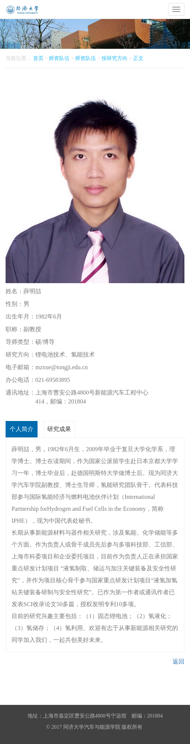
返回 (178, 661)
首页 (38, 58)
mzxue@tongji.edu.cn (61, 367)
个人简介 (21, 429)
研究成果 (59, 429)
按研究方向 (115, 58)
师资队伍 (59, 58)
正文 (138, 58)
